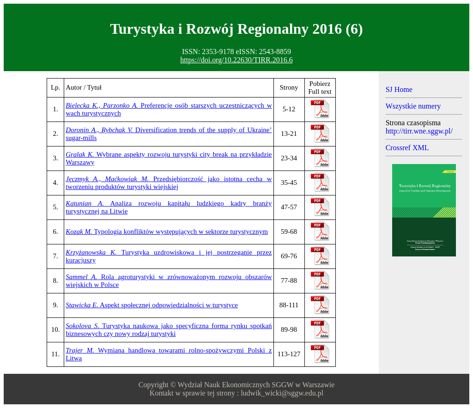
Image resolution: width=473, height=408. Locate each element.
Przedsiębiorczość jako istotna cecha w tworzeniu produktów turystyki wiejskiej (169, 182)
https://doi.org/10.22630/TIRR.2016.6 (236, 60)
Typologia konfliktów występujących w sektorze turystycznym (167, 231)
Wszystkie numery (413, 106)
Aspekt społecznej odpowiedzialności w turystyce (152, 305)
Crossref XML (407, 148)
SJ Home (399, 89)
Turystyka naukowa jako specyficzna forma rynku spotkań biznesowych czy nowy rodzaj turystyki (169, 329)
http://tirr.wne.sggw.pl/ (419, 131)
